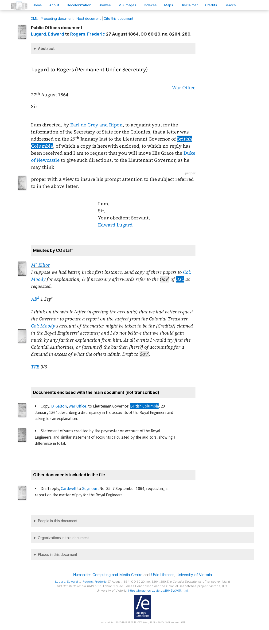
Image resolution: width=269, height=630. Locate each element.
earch (230, 5)
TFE (35, 366)
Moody (47, 326)
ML (34, 18)
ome (37, 5)
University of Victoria (194, 574)
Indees (150, 5)
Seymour (89, 489)
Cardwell (68, 489)
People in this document (58, 521)
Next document (89, 18)
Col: (35, 326)
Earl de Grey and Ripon (96, 124)
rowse (105, 5)
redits (211, 5)
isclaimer (189, 5)
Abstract (46, 48)
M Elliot (40, 265)
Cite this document (118, 18)
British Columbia (144, 406)
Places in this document (57, 554)
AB (35, 299)
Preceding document (57, 18)
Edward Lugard (115, 225)
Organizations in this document (63, 538)
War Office (183, 87)
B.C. (180, 279)
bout (54, 5)
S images (127, 5)
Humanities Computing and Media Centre (107, 574)
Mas (168, 5)
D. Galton (59, 406)
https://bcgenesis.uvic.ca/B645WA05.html (158, 590)
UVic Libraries (162, 574)
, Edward (47, 34)
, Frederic (87, 34)
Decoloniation (79, 5)
